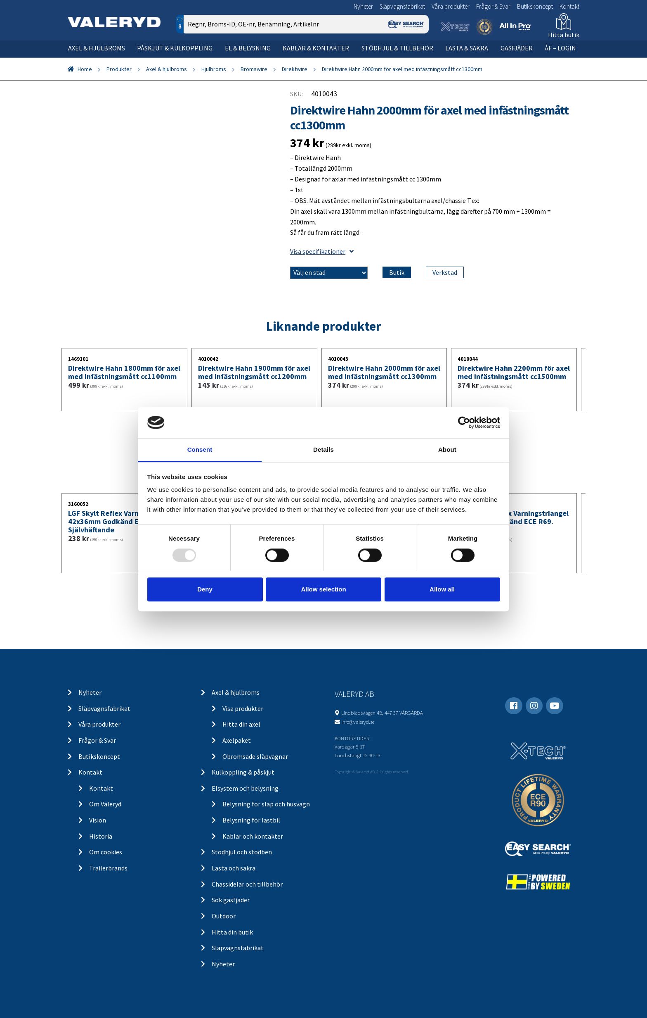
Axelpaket (236, 740)
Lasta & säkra (466, 48)
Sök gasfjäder (231, 900)
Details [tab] (323, 449)
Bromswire (254, 69)
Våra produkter (451, 6)
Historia (100, 836)
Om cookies (105, 852)
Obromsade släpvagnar (255, 756)
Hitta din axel (241, 724)
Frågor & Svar (493, 6)
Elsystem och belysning (245, 788)
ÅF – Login (560, 48)
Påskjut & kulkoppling (175, 48)
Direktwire (294, 69)
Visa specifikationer (322, 251)
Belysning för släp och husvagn (266, 804)
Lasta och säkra (233, 868)
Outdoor (224, 916)
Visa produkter (242, 708)
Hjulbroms (213, 69)
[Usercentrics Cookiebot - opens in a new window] (464, 422)
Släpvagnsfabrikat (402, 6)
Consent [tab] (200, 449)
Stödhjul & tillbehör (397, 48)
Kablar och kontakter (252, 836)
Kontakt (569, 6)
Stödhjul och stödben (242, 852)
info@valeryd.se (357, 721)
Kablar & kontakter (316, 48)
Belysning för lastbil (251, 820)
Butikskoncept (535, 6)
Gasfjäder (517, 48)
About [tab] (447, 449)
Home (85, 69)
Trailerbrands (108, 868)
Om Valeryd (105, 804)
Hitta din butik (232, 932)
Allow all (442, 589)
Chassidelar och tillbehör (247, 884)
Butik (396, 272)
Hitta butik (563, 35)
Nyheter (363, 6)
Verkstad (444, 272)
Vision (97, 820)
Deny (205, 589)
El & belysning (248, 48)
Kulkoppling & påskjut (243, 772)
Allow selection (323, 589)
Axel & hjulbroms (96, 48)
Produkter (119, 69)
